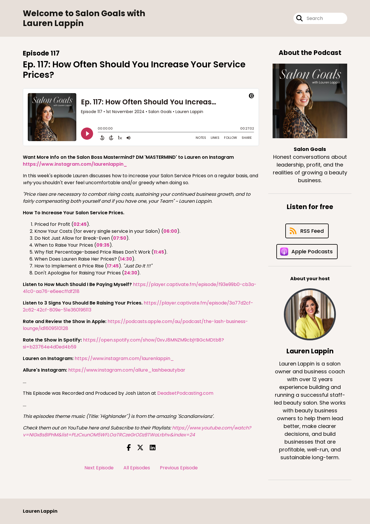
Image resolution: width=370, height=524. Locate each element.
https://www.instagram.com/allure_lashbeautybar (126, 370)
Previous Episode (179, 467)
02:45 (80, 224)
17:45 (113, 266)
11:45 (158, 252)
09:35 (103, 245)
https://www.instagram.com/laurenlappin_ (75, 164)
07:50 (119, 238)
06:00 (170, 231)
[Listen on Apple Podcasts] (307, 251)
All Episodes (136, 467)
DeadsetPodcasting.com (185, 393)
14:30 (126, 259)
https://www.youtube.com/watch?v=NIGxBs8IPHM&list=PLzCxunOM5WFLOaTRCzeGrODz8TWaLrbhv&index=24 (137, 431)
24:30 (130, 273)
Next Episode (99, 467)
